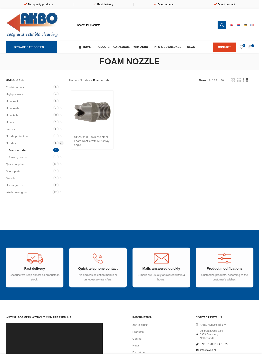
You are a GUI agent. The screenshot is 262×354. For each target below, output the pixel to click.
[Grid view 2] (233, 80)
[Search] (150, 25)
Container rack (15, 87)
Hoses (10, 122)
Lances (10, 129)
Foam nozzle (17, 150)
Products (138, 331)
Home (73, 80)
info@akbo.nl (208, 350)
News (136, 345)
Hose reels (12, 108)
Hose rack (12, 101)
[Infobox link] (32, 271)
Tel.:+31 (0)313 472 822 (214, 343)
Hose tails (12, 115)
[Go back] (95, 61)
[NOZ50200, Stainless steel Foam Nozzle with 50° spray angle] (92, 112)
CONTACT (224, 47)
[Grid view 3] (239, 80)
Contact (137, 338)
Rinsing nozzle (18, 157)
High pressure (14, 94)
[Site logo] (32, 24)
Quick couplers (15, 164)
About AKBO (140, 325)
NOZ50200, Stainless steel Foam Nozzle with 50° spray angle (91, 140)
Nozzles (11, 143)
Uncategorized (15, 185)
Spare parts (13, 171)
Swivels (11, 178)
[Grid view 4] (245, 80)
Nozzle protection (17, 136)
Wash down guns (17, 192)
